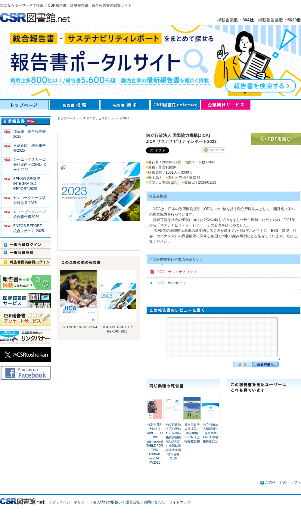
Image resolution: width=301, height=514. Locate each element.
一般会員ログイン (25, 244)
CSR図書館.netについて (176, 105)
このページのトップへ (283, 482)
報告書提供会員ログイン (25, 262)
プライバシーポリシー (70, 502)
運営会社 (133, 502)
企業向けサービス (225, 105)
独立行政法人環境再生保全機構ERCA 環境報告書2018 (192, 433)
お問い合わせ (154, 502)
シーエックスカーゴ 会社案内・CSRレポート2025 (29, 164)
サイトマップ (180, 502)
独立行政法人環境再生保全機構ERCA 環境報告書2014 (211, 433)
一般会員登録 (25, 252)
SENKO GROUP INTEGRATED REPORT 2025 (26, 184)
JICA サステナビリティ (177, 272)
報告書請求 (126, 105)
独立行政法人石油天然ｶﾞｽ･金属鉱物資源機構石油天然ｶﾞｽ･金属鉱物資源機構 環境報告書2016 (174, 441)
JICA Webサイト (171, 283)
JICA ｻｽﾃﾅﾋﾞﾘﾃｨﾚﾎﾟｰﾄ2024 (79, 327)
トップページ (25, 105)
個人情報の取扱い (107, 502)
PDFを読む (276, 139)
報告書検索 (75, 105)
